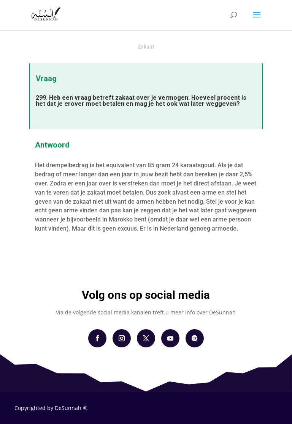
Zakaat (146, 47)
